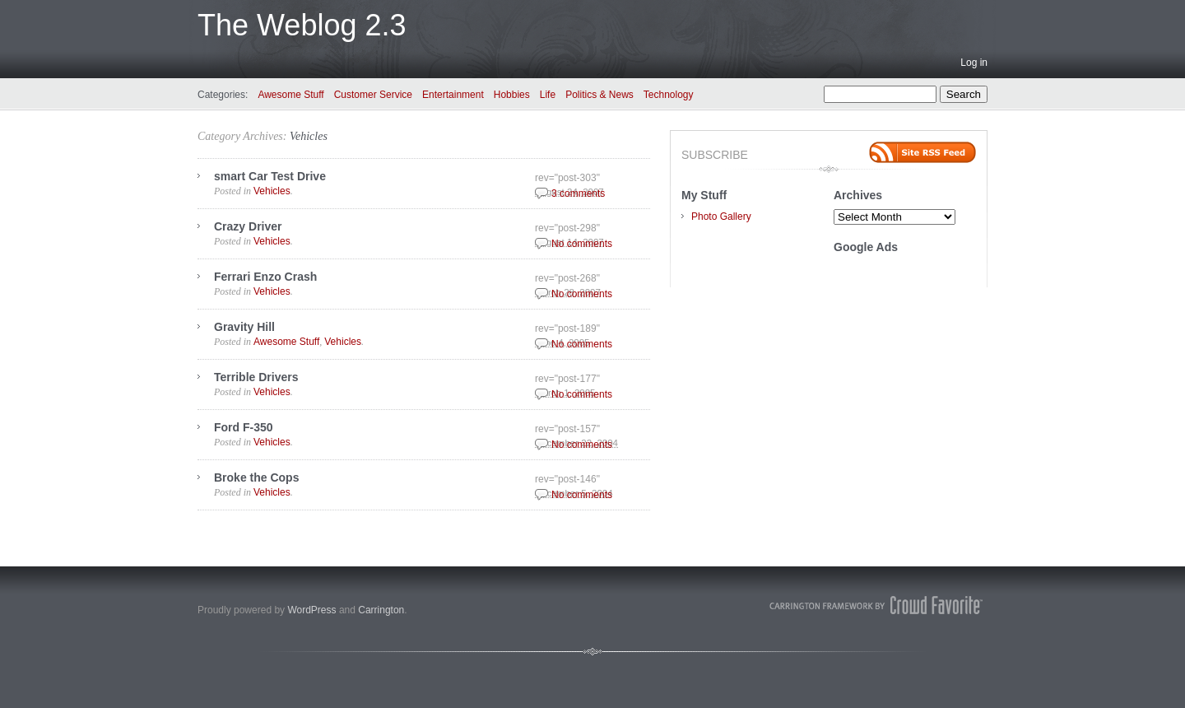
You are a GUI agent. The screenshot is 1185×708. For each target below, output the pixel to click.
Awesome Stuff (290, 94)
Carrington (381, 610)
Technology (669, 94)
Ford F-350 (243, 427)
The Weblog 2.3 (302, 25)
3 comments (578, 193)
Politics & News (599, 94)
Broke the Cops (256, 477)
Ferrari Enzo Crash (265, 276)
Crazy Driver (248, 226)
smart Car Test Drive (270, 176)
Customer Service (373, 94)
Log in (974, 62)
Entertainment (453, 94)
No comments (581, 243)
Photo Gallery (721, 216)
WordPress (311, 610)
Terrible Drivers (256, 377)
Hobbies (512, 94)
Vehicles (309, 136)
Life (547, 94)
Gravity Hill (244, 326)
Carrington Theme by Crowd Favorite (876, 605)
